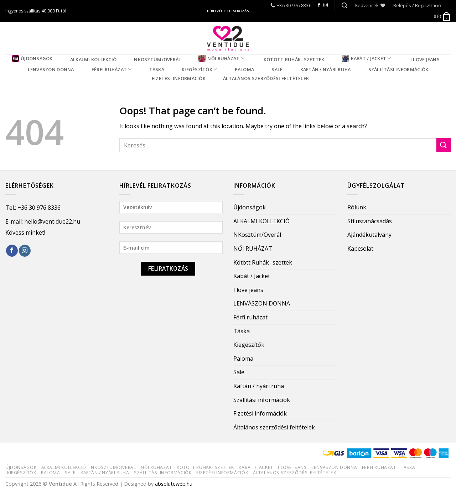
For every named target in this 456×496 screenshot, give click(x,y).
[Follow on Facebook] (319, 5)
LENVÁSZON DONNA (51, 69)
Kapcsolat (360, 248)
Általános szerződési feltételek (266, 78)
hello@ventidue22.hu (52, 221)
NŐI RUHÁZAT (221, 58)
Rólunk (356, 207)
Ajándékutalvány (369, 235)
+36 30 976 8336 (39, 208)
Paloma (244, 69)
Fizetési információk (179, 78)
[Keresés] (344, 5)
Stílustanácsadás (369, 221)
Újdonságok (32, 58)
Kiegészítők (199, 69)
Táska (156, 69)
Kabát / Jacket (366, 58)
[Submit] (443, 145)
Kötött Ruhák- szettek (294, 59)
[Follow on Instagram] (325, 5)
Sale (277, 69)
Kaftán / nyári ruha (325, 69)
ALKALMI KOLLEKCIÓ (93, 59)
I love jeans (425, 59)
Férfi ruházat (112, 69)
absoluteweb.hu (173, 483)
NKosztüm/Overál (157, 59)
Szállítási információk (398, 69)
